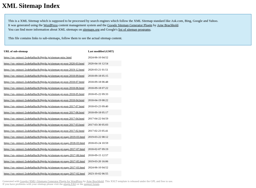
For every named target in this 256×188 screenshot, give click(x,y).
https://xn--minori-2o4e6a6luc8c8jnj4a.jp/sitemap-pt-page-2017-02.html (44, 173)
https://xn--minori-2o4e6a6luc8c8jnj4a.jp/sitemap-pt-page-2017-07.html (44, 149)
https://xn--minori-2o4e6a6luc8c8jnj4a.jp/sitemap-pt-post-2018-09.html (44, 75)
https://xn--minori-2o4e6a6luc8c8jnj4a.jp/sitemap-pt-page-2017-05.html (44, 161)
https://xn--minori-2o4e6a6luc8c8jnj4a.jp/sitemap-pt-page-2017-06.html (44, 155)
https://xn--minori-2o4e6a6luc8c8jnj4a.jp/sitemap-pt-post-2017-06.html (44, 112)
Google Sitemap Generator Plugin (129, 25)
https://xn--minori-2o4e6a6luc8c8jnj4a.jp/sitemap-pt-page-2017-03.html (44, 167)
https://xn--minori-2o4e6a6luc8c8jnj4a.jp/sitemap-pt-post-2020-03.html (44, 63)
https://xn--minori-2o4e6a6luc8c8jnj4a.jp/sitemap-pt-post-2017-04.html (44, 118)
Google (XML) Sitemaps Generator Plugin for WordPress (51, 181)
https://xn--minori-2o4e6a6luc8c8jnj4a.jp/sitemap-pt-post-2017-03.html (44, 124)
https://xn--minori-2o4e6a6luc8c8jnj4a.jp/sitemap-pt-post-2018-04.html (44, 100)
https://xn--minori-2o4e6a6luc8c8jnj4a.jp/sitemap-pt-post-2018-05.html (44, 94)
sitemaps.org (91, 29)
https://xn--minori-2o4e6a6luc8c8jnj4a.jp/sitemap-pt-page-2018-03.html (44, 142)
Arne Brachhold (167, 25)
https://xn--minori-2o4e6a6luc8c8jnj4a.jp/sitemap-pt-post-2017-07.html (44, 106)
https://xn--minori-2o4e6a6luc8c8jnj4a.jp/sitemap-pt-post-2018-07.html (44, 81)
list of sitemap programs (134, 29)
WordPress (51, 25)
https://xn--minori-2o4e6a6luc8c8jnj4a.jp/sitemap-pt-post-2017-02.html (44, 130)
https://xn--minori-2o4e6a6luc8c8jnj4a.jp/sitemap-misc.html (38, 57)
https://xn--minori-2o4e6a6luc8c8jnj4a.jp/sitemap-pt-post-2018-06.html (44, 87)
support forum (91, 184)
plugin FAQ (69, 184)
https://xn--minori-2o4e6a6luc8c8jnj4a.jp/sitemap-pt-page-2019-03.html (44, 136)
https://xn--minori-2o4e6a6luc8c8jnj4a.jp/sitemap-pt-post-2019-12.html (44, 69)
